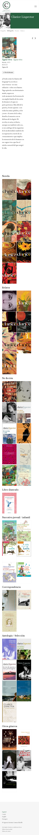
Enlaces (22, 31)
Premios (17, 31)
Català (4, 814)
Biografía (3, 31)
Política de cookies (6, 831)
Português (4, 819)
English (4, 816)
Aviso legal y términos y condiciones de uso (12, 827)
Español (4, 812)
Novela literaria (9, 72)
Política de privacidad (7, 829)
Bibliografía (10, 31)
